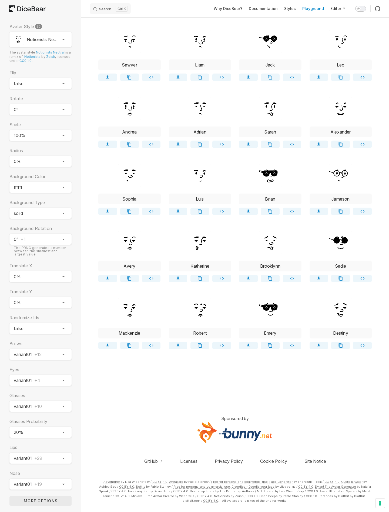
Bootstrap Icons (202, 491)
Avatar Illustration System (338, 491)
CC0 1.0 (25, 61)
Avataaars (176, 482)
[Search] (110, 8)
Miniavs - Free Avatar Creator (152, 496)
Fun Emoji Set (138, 491)
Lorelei (269, 491)
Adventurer (111, 482)
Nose (14, 473)
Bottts (140, 486)
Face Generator (281, 482)
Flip (12, 72)
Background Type (27, 202)
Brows (15, 343)
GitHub (151, 461)
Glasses (17, 395)
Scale (15, 124)
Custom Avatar (352, 482)
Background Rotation (30, 228)
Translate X (20, 265)
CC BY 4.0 (159, 482)
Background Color (27, 176)
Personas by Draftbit (334, 496)
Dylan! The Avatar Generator (335, 486)
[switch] (360, 9)
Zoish (50, 57)
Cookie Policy (273, 461)
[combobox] (40, 39)
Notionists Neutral (50, 52)
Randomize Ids (24, 317)
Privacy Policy (229, 461)
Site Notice (315, 461)
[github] (378, 9)
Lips (13, 447)
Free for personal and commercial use (239, 482)
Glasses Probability (28, 421)
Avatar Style (26, 26)
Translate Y (20, 291)
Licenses (188, 461)
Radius (16, 150)
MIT (259, 491)
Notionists (32, 57)
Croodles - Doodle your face (253, 486)
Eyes (14, 369)
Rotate (16, 98)
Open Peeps (268, 496)
